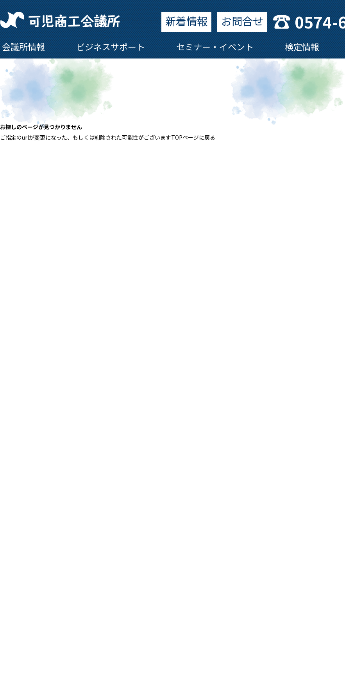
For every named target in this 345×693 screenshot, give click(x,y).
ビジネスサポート (110, 46)
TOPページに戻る (193, 137)
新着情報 (186, 20)
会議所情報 (23, 46)
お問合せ (242, 20)
